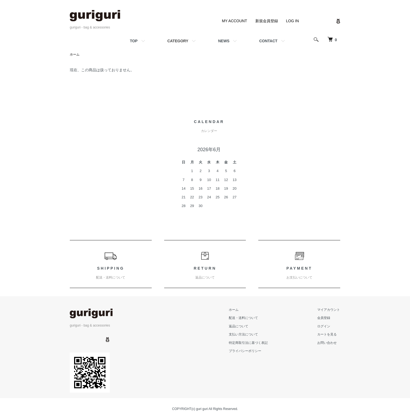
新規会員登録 (266, 21)
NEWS (223, 41)
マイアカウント (329, 310)
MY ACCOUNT (234, 21)
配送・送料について (244, 318)
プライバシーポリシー (246, 351)
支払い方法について (244, 334)
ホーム (75, 54)
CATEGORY (178, 41)
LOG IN (292, 21)
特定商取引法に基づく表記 (249, 343)
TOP (134, 41)
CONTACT (268, 41)
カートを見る (327, 334)
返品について (239, 326)
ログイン (324, 326)
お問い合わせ (327, 343)
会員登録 (324, 318)
